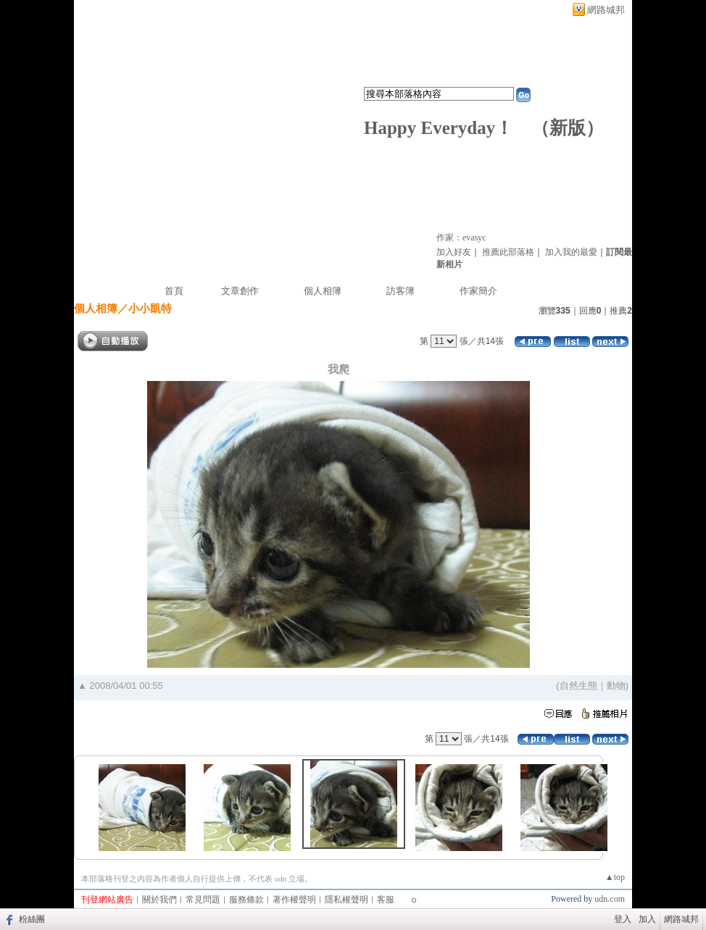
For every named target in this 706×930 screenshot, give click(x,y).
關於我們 (159, 900)
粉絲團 (32, 919)
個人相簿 (322, 290)
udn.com (609, 899)
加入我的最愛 (571, 252)
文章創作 (240, 290)
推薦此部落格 (508, 252)
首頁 (174, 290)
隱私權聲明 (346, 900)
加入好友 (453, 252)
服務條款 (246, 900)
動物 (616, 685)
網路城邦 (606, 9)
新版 (567, 128)
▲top (615, 877)
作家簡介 (478, 290)
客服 (385, 900)
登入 (622, 919)
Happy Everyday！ (438, 128)
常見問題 (203, 900)
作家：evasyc (461, 237)
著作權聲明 (294, 900)
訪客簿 (400, 290)
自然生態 (578, 685)
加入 (647, 919)
